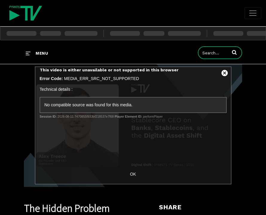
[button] (234, 52)
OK (133, 174)
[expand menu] (37, 53)
